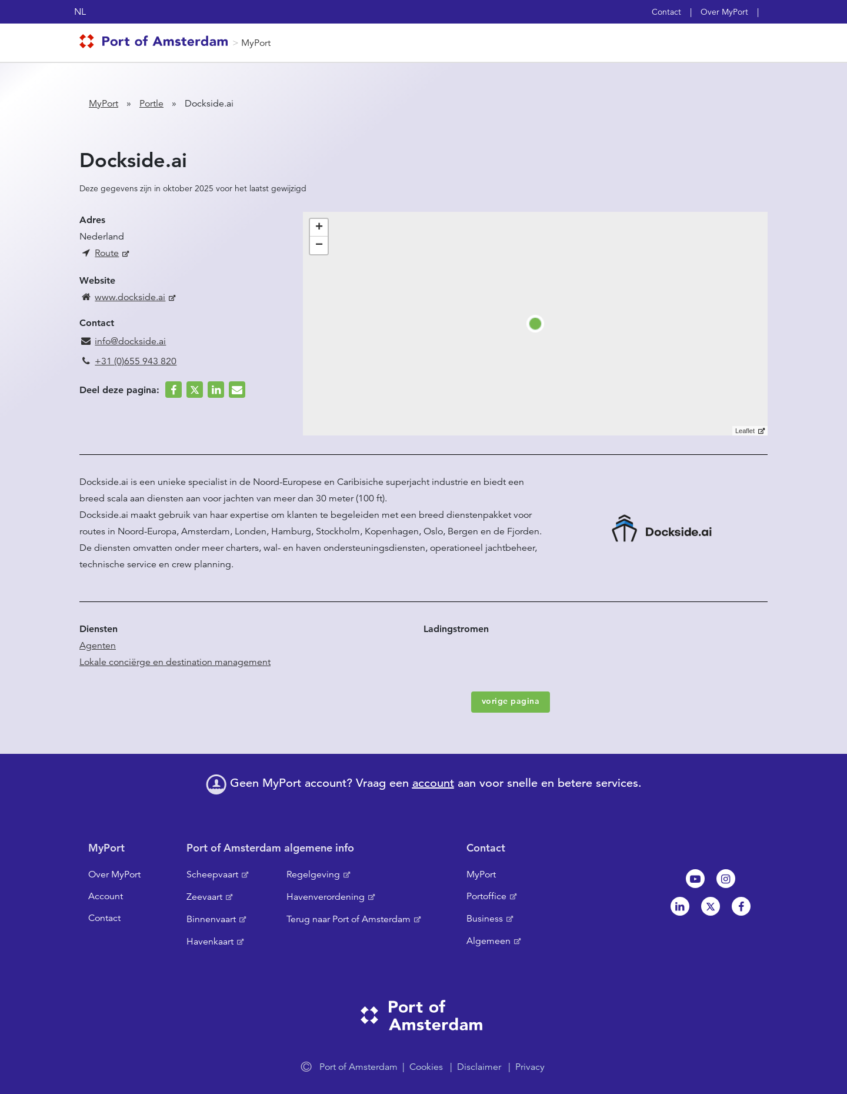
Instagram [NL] (725, 878)
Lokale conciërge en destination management (175, 662)
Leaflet (745, 430)
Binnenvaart (211, 919)
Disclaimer (479, 1067)
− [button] (319, 245)
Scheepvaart (212, 874)
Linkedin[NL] (680, 906)
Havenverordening (325, 897)
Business (484, 919)
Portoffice (486, 896)
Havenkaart (210, 941)
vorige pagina (511, 701)
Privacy (530, 1067)
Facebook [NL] (741, 906)
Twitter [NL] (710, 906)
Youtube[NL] (695, 878)
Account (105, 896)
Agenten (97, 645)
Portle (151, 103)
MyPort (256, 43)
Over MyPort (724, 11)
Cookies (426, 1067)
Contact (666, 11)
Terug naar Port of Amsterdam (348, 919)
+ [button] (319, 228)
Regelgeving (313, 874)
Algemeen (488, 941)
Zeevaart (204, 897)
